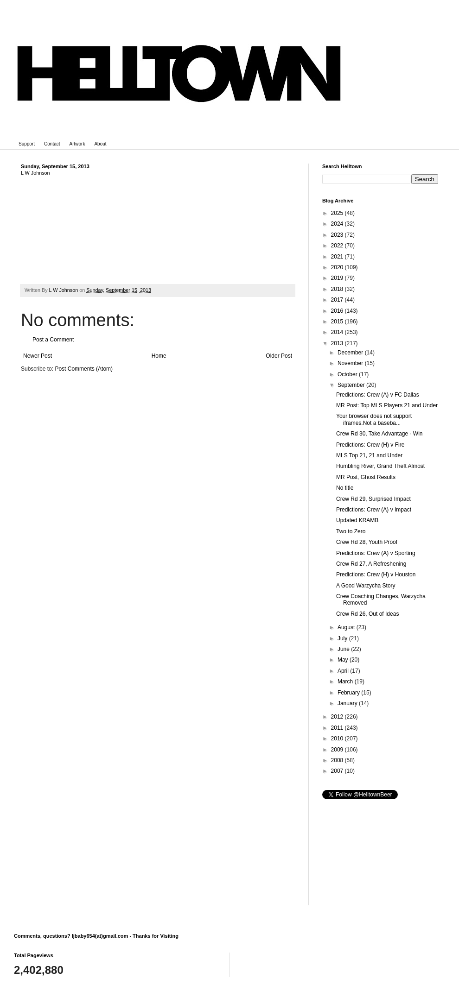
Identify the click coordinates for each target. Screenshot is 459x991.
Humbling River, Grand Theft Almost (380, 466)
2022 (338, 245)
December (351, 352)
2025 (338, 213)
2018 (338, 289)
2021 (338, 256)
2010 (338, 738)
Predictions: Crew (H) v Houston (375, 574)
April (344, 671)
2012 (338, 716)
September (352, 385)
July (343, 638)
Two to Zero (350, 531)
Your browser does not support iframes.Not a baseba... (374, 419)
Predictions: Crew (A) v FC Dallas (377, 394)
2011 (338, 728)
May (344, 659)
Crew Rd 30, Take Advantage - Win (379, 433)
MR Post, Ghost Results (365, 477)
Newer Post (37, 356)
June (344, 649)
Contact (52, 143)
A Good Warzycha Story (365, 585)
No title (344, 488)
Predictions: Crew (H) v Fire (370, 445)
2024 (338, 224)
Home (159, 356)
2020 (338, 267)
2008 (338, 760)
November (351, 363)
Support (27, 143)
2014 (338, 332)
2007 (338, 771)
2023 (338, 235)
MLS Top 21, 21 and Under (369, 455)
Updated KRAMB (357, 520)
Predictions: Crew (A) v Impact (373, 509)
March (346, 681)
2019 (338, 278)
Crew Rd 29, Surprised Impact (373, 499)
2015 (338, 321)
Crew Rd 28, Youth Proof (366, 542)
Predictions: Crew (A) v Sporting (375, 553)
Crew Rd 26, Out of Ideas (367, 614)
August (347, 627)
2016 (338, 311)
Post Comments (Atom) (84, 369)
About (100, 143)
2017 (338, 300)
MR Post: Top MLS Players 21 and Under (387, 405)
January (348, 703)
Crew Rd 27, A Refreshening (371, 564)
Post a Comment (53, 339)
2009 (338, 749)
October (348, 374)
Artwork (77, 143)
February (349, 692)
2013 (338, 343)
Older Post (279, 356)
